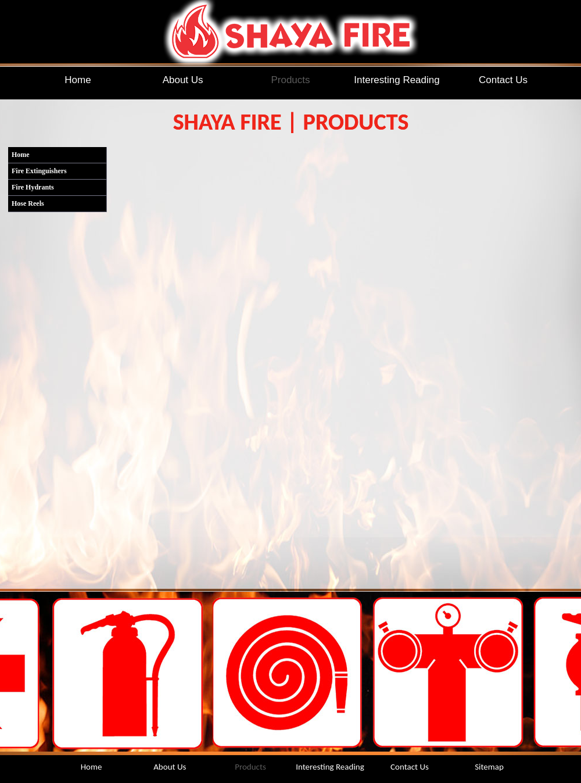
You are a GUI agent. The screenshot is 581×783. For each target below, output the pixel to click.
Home (21, 155)
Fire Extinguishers (39, 171)
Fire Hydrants (33, 187)
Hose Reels (28, 203)
